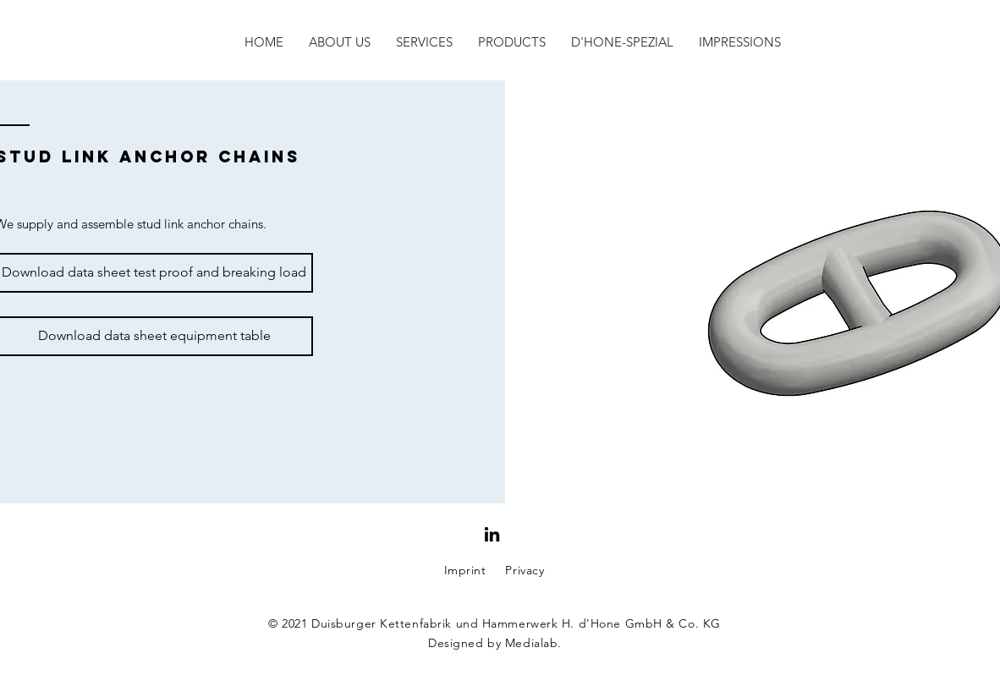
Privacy (524, 570)
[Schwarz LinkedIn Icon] (492, 534)
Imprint (465, 570)
